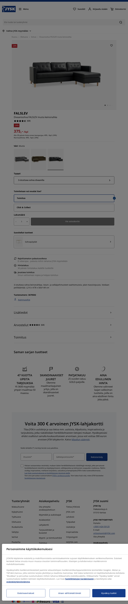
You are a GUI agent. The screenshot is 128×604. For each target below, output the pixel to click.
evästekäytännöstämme (18, 581)
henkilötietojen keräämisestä (79, 579)
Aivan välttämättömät (69, 593)
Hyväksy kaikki (109, 593)
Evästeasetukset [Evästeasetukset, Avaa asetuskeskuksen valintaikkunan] (25, 593)
